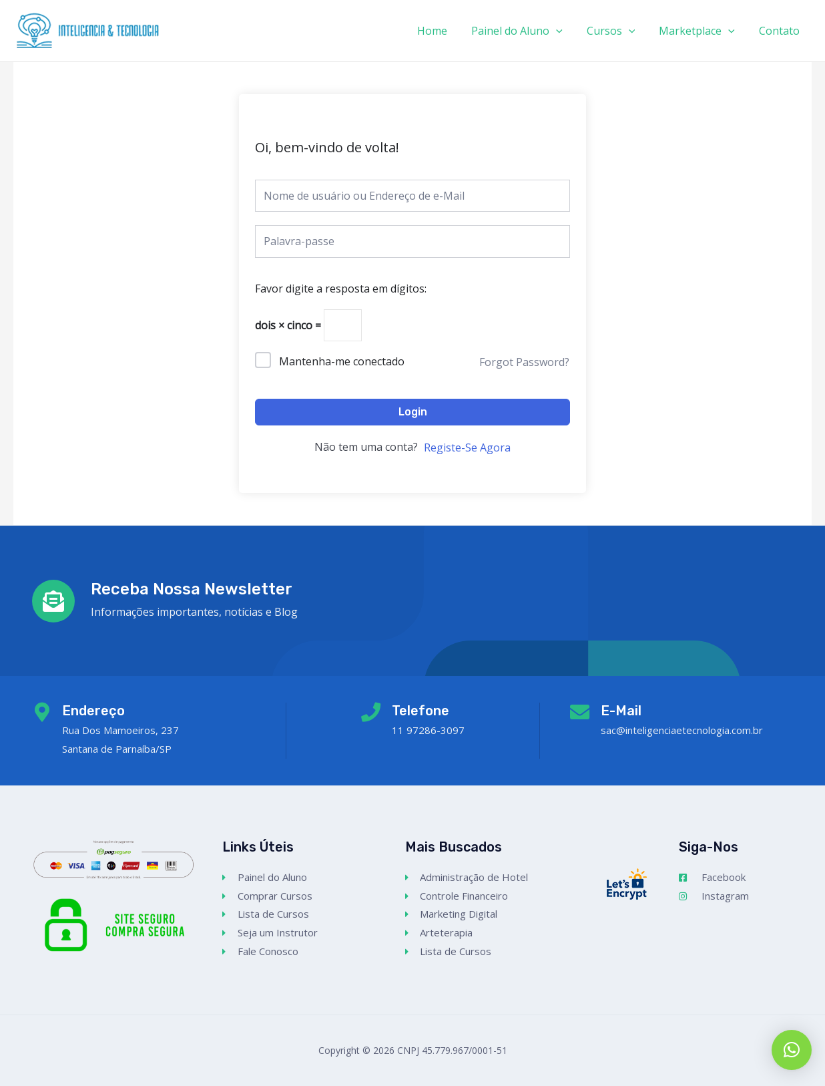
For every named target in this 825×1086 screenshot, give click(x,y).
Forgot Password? (524, 362)
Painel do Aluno (526, 30)
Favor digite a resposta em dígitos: (341, 288)
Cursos (617, 30)
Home (444, 30)
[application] (565, 30)
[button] (792, 1050)
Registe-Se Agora (467, 448)
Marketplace (701, 30)
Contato (780, 30)
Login (412, 411)
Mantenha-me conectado (341, 361)
